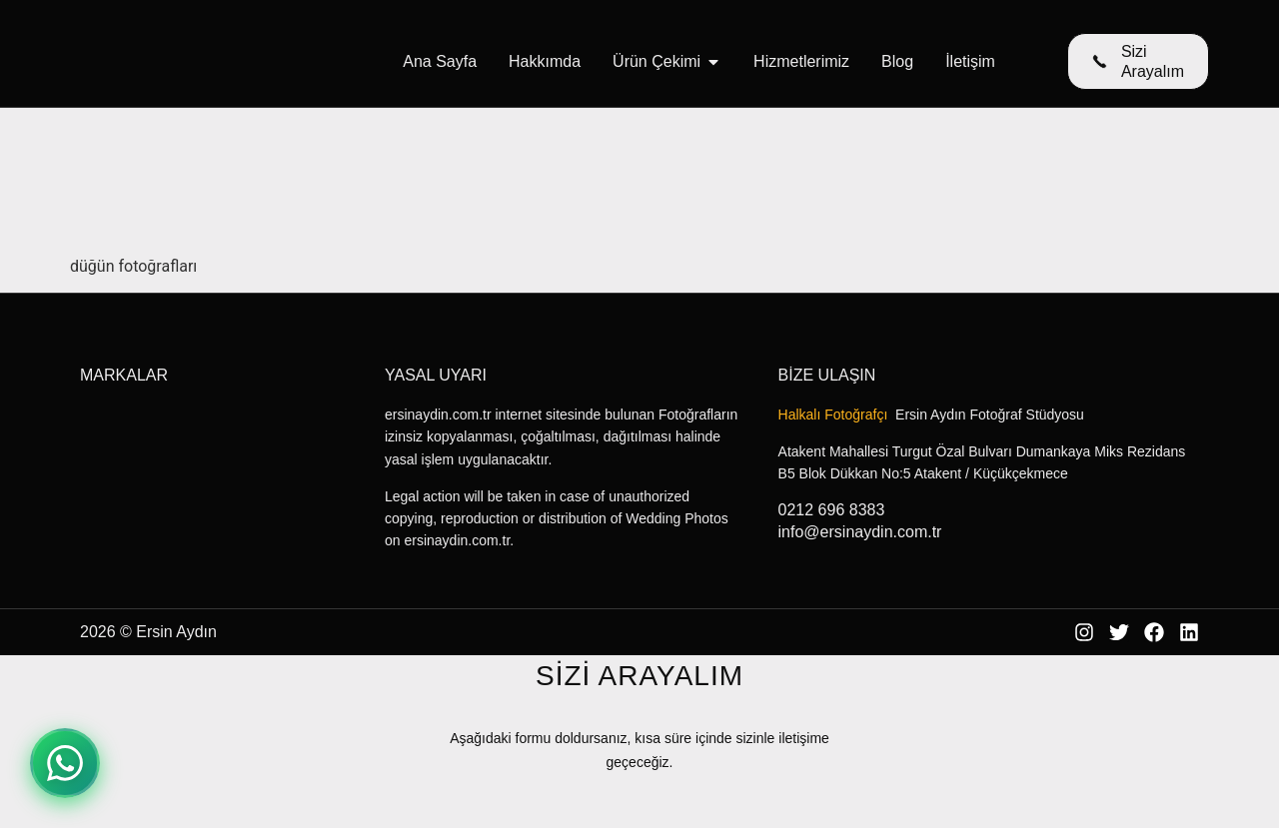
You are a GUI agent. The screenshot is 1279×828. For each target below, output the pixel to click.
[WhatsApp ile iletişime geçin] (65, 763)
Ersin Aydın (176, 631)
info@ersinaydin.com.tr (860, 531)
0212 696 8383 (831, 509)
